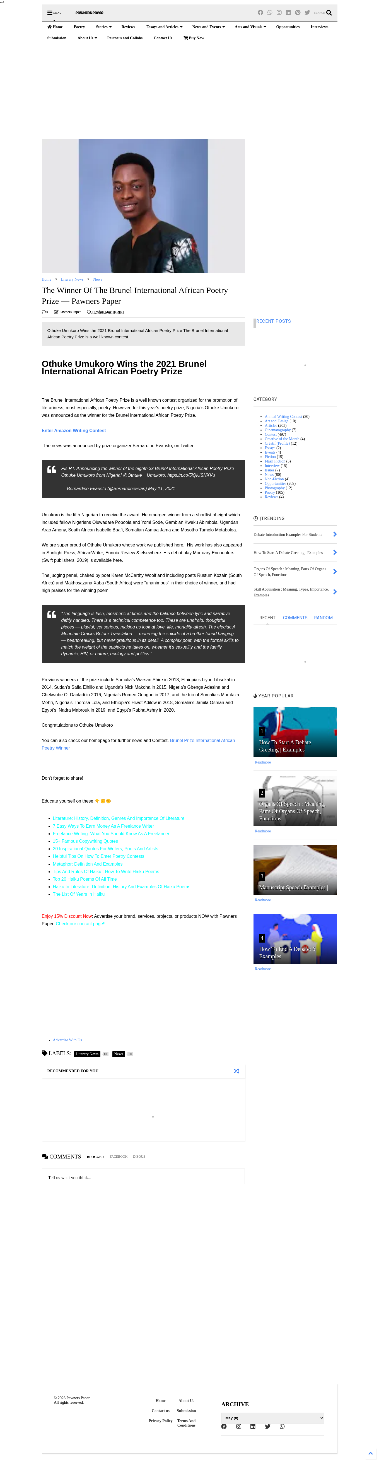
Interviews (320, 27)
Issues (269, 470)
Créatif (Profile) (277, 443)
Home (55, 27)
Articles (271, 425)
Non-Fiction (274, 479)
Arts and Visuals (251, 27)
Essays (270, 448)
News (97, 279)
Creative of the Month (282, 439)
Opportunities (288, 27)
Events (270, 452)
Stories (104, 27)
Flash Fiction (275, 461)
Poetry (79, 27)
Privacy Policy (161, 1421)
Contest (271, 434)
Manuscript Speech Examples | (293, 887)
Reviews (128, 27)
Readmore (263, 762)
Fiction (270, 457)
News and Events (208, 27)
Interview (272, 466)
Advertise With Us (67, 1040)
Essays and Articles (164, 27)
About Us (87, 38)
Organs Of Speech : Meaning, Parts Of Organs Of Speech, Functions (292, 811)
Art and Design (277, 421)
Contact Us (163, 38)
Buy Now (194, 38)
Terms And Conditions (186, 1423)
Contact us (161, 1411)
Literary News (72, 279)
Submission (56, 38)
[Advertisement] (189, 91)
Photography (275, 488)
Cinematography (278, 430)
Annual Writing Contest (283, 417)
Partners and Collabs (125, 38)
